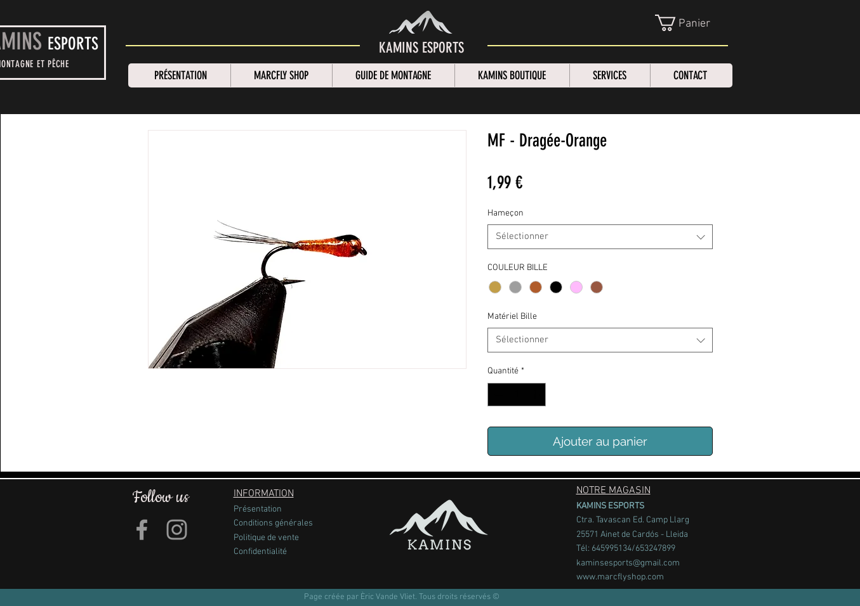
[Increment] (536, 395)
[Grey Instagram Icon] (176, 529)
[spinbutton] (516, 395)
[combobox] (600, 236)
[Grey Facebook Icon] (141, 529)
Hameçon (505, 213)
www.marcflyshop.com (620, 577)
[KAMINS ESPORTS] (421, 48)
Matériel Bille (512, 316)
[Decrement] (497, 395)
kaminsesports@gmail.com (628, 563)
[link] (692, 23)
